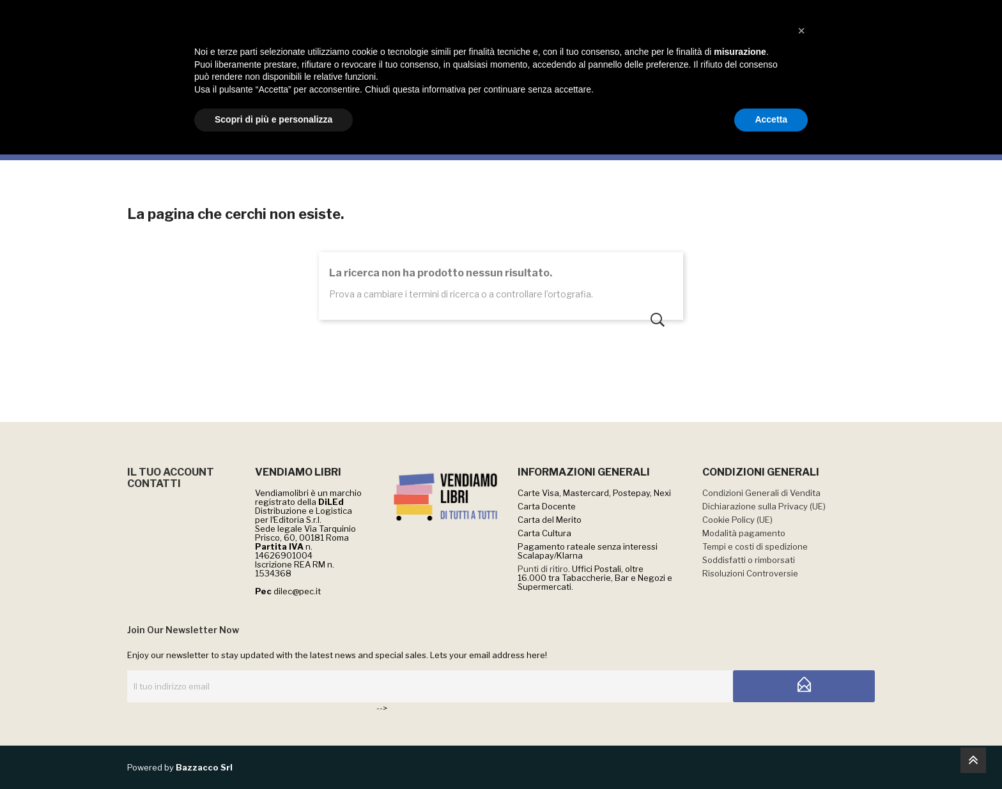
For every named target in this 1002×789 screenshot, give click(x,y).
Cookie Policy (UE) (737, 520)
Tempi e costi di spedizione (755, 546)
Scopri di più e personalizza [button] (273, 754)
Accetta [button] (771, 754)
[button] (801, 665)
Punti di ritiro (543, 569)
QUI (585, 13)
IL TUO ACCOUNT (170, 472)
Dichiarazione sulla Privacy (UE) (764, 506)
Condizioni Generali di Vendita (761, 493)
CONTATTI (154, 483)
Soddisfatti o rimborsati (748, 560)
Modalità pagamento (743, 533)
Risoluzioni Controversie (750, 573)
